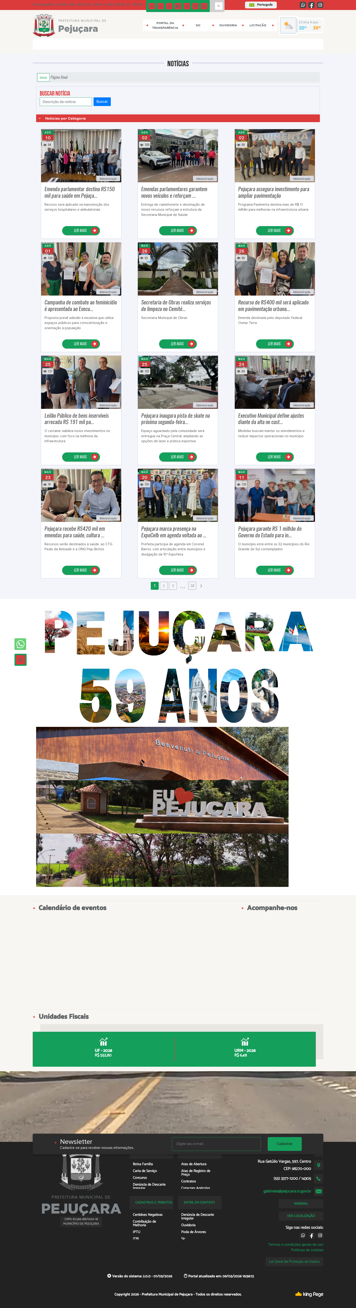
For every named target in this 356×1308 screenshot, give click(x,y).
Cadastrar (285, 1144)
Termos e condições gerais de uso (295, 1244)
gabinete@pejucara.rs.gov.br (287, 1191)
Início (43, 77)
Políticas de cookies (307, 1250)
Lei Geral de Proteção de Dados (294, 1261)
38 (192, 585)
